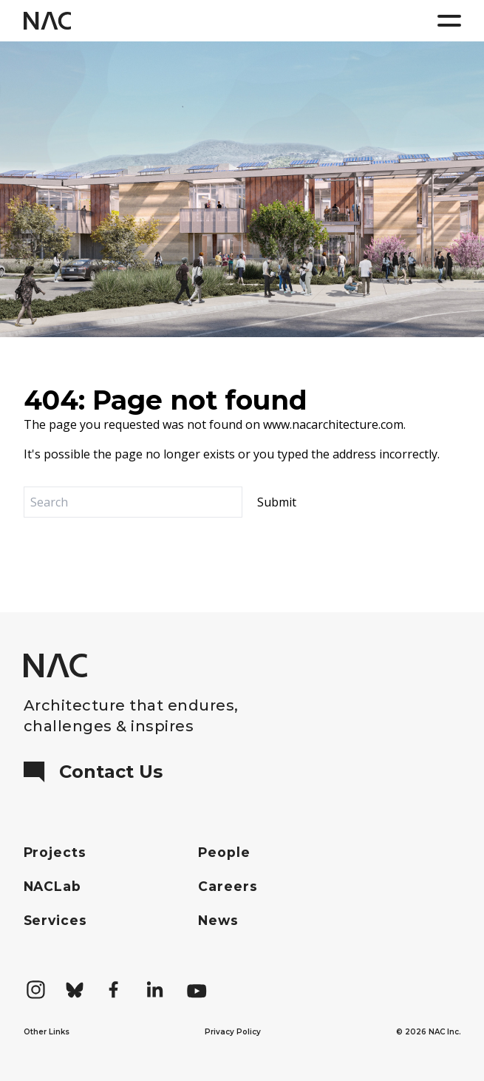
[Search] (133, 502)
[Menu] (449, 20)
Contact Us (93, 772)
